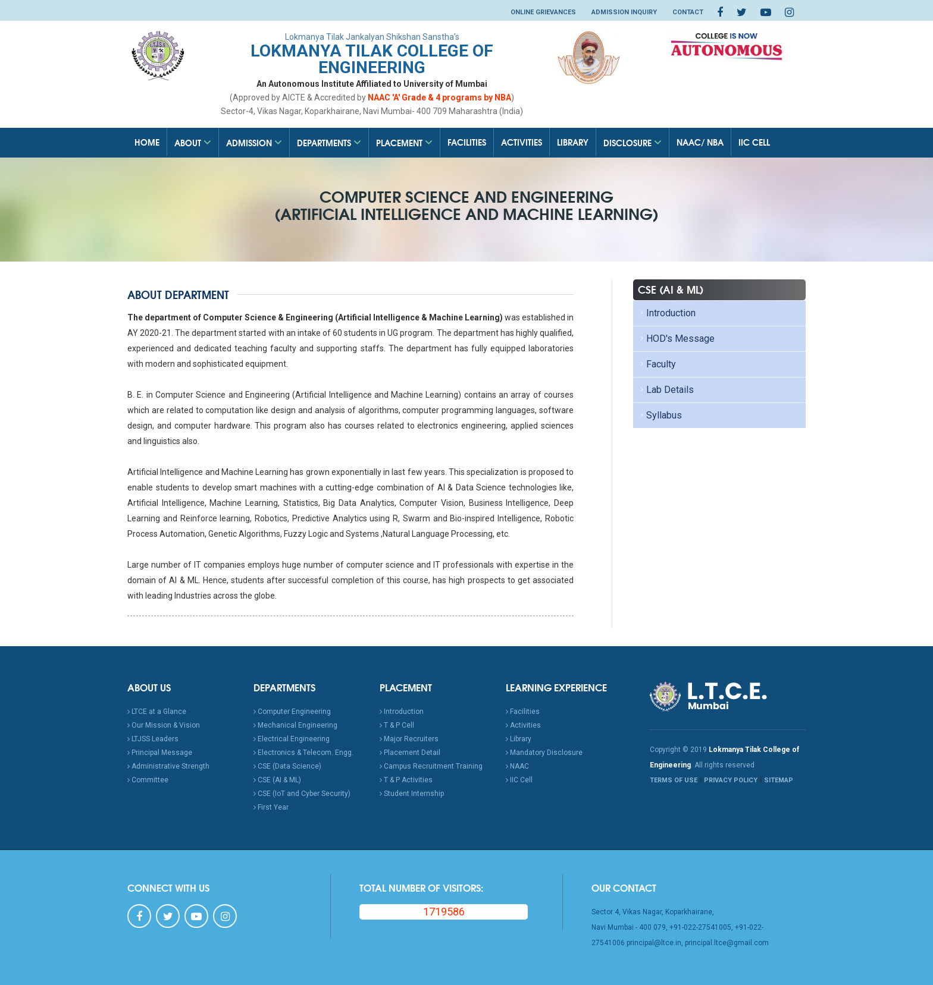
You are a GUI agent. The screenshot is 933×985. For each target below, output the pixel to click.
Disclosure (632, 142)
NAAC (517, 766)
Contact (687, 12)
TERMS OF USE (673, 780)
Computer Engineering (292, 711)
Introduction (667, 313)
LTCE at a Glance (156, 711)
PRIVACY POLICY (730, 780)
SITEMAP (778, 780)
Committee (147, 780)
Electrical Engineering (291, 739)
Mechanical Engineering (295, 725)
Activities (521, 142)
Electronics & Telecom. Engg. (303, 752)
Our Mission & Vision (163, 725)
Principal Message (159, 752)
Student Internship (412, 793)
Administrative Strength (168, 766)
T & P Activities (406, 780)
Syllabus (660, 415)
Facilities (466, 142)
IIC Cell (754, 142)
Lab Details (666, 389)
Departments (329, 142)
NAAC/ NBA (700, 142)
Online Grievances (543, 12)
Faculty (657, 364)
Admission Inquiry (624, 12)
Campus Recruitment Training (431, 766)
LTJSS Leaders (153, 739)
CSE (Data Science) (287, 766)
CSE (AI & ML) (277, 780)
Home (146, 142)
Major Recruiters (409, 739)
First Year (271, 807)
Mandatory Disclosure (544, 752)
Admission (254, 142)
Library (572, 142)
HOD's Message (676, 338)
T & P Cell (397, 725)
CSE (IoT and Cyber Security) (301, 793)
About (192, 142)
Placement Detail (410, 752)
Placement (404, 142)
